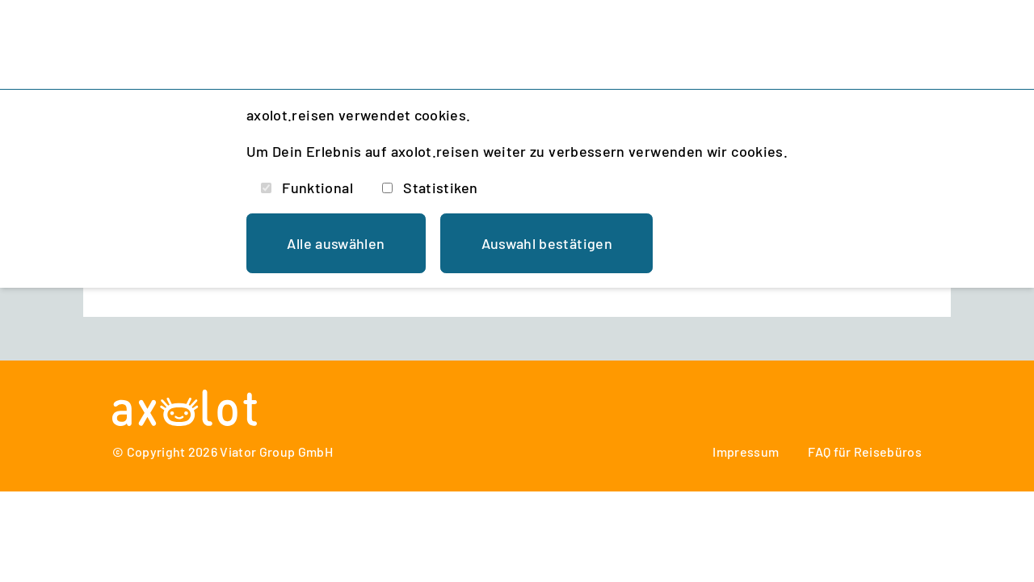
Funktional (317, 187)
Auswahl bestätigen (546, 243)
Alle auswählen (336, 243)
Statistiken (440, 187)
